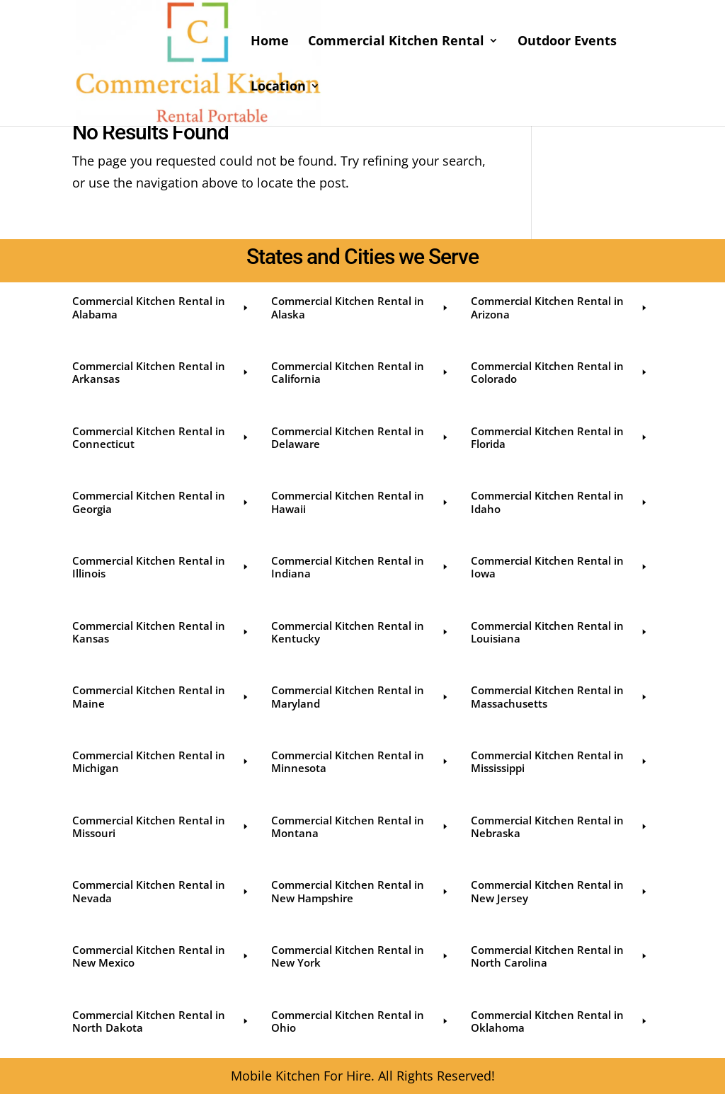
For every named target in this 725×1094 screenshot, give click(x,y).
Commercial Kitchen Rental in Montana (360, 826)
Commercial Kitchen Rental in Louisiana (560, 631)
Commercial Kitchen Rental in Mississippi (560, 761)
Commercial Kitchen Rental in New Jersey (560, 890)
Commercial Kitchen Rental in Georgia (161, 501)
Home (270, 42)
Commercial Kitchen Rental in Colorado (560, 372)
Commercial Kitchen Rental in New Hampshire (360, 890)
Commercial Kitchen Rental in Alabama (161, 307)
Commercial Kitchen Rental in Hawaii (360, 501)
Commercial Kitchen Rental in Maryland (360, 696)
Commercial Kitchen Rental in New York (360, 956)
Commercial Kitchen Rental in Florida (560, 437)
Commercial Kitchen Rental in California (360, 372)
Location (278, 87)
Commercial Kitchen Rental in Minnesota (360, 761)
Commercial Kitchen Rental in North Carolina (560, 956)
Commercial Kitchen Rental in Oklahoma (560, 1021)
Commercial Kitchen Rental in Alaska (360, 307)
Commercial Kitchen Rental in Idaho (560, 501)
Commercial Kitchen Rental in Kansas (161, 631)
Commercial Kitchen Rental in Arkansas (161, 372)
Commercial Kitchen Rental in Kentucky (360, 631)
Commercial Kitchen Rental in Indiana (360, 566)
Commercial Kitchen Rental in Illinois (161, 566)
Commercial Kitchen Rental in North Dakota (161, 1021)
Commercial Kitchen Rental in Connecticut (161, 437)
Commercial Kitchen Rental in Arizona (560, 307)
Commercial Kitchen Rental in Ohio (360, 1021)
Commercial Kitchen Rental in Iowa (560, 566)
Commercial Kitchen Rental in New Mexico (161, 956)
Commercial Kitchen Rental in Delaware (360, 437)
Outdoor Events (567, 42)
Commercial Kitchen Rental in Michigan (161, 761)
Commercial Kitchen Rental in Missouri (161, 826)
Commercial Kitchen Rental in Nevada (161, 890)
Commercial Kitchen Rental (396, 42)
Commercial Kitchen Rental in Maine (161, 696)
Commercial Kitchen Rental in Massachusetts (560, 696)
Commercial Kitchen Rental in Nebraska (560, 826)
